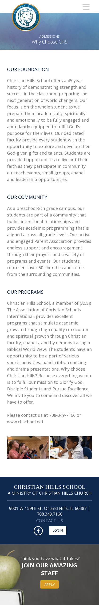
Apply (49, 584)
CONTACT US (49, 520)
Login (57, 530)
